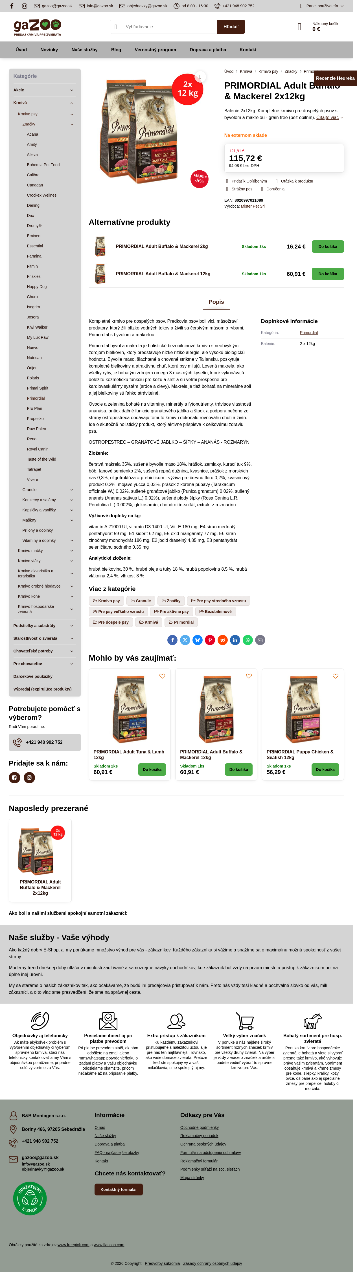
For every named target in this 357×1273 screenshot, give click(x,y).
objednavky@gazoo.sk (43, 1169)
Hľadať (231, 26)
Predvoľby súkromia (162, 1263)
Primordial (309, 332)
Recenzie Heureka (335, 78)
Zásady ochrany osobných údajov (212, 1263)
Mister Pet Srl (253, 206)
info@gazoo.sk (36, 1164)
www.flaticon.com (109, 1245)
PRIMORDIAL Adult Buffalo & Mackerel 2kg (162, 246)
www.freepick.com (73, 1245)
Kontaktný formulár (118, 1189)
